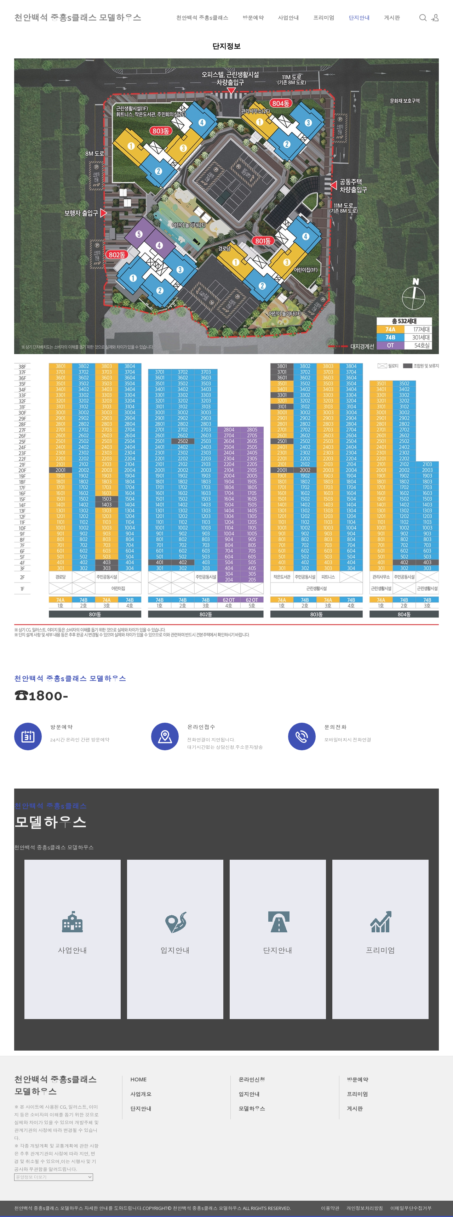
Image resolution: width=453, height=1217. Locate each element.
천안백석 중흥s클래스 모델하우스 (55, 1085)
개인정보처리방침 (364, 1208)
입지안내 (249, 1094)
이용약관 (330, 1208)
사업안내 (288, 17)
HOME (138, 1079)
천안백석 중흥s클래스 (202, 17)
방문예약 (253, 17)
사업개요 (140, 1094)
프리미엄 (323, 17)
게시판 (392, 17)
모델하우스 (252, 1108)
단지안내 (359, 17)
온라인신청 (252, 1079)
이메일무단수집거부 (411, 1208)
